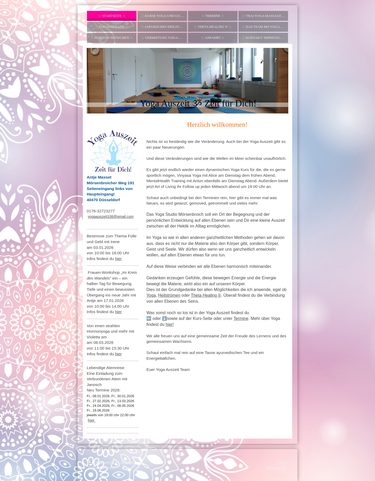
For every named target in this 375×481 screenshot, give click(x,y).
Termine (241, 318)
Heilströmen (169, 295)
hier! (170, 324)
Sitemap (128, 462)
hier (118, 258)
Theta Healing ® (206, 295)
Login (282, 462)
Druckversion (103, 462)
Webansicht (276, 467)
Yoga (151, 295)
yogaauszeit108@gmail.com (111, 216)
